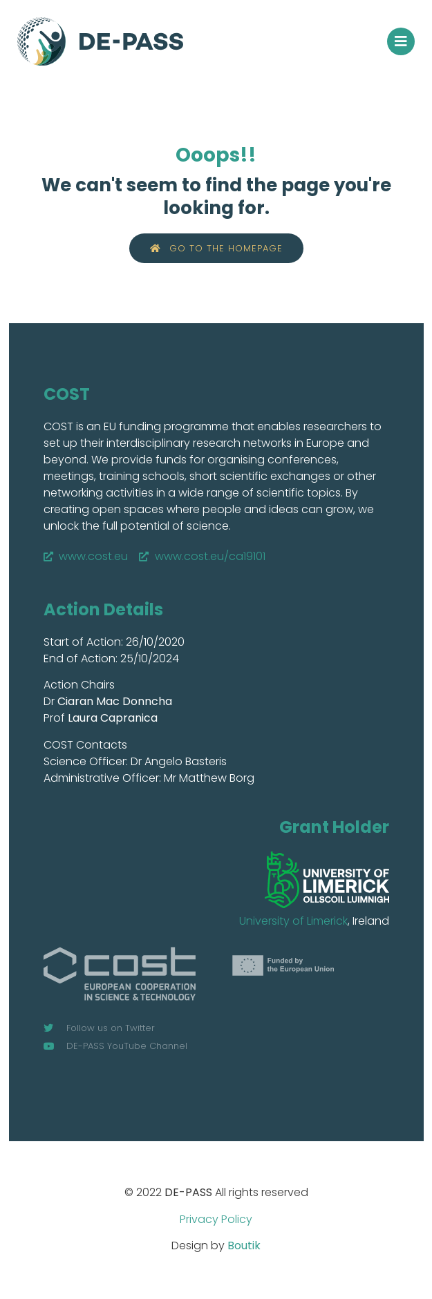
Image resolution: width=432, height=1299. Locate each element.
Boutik (244, 1245)
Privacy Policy (216, 1219)
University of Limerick (293, 921)
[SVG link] (327, 879)
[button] (401, 41)
